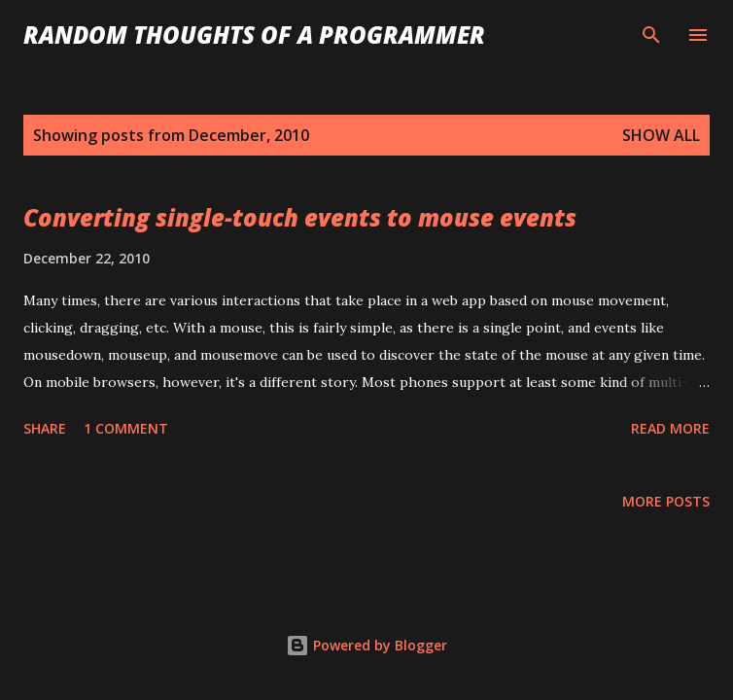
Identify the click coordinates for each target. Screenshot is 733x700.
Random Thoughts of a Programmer (254, 34)
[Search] (651, 35)
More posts (666, 501)
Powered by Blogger (366, 645)
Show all (661, 135)
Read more (670, 428)
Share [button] (44, 428)
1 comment (126, 428)
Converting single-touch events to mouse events (299, 217)
